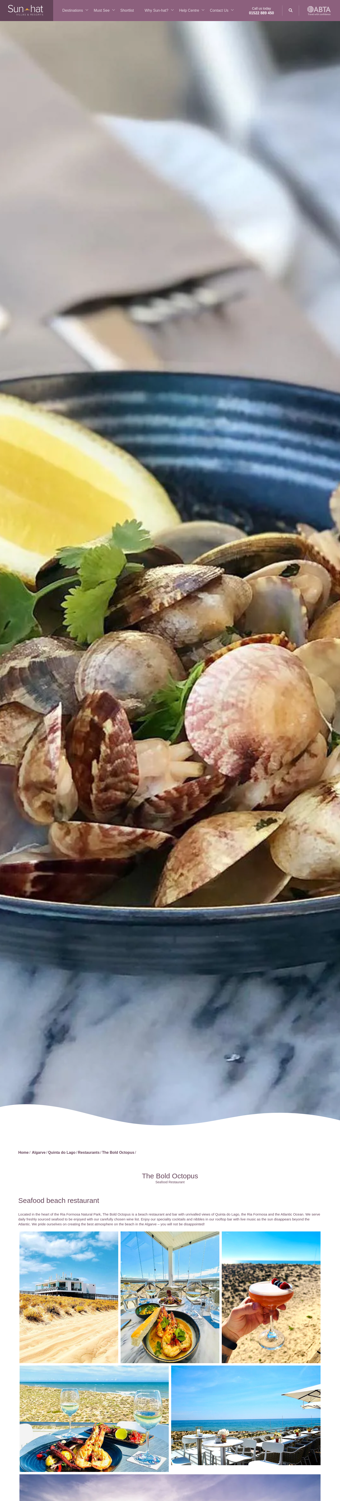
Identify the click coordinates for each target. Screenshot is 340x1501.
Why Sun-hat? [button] (156, 10)
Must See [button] (102, 10)
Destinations (72, 10)
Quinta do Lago (61, 1152)
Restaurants (89, 1152)
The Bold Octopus (118, 1152)
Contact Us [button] (219, 10)
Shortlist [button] (127, 10)
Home (23, 1152)
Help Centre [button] (189, 10)
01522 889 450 (261, 13)
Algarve (39, 1152)
